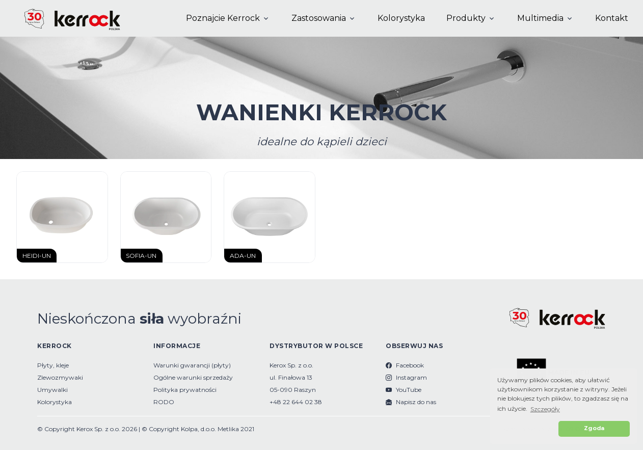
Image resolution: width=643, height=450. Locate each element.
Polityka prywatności (185, 389)
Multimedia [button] (540, 18)
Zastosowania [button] (318, 18)
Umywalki (52, 389)
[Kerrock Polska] (63, 18)
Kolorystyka (401, 18)
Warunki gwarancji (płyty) (192, 365)
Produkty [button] (466, 18)
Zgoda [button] (594, 428)
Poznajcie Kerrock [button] (223, 18)
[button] (526, 429)
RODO (163, 402)
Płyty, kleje (53, 365)
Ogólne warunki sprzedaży (193, 377)
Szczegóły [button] (545, 409)
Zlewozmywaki (60, 377)
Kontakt (611, 18)
